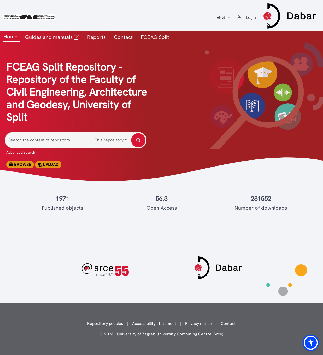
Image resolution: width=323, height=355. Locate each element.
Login (251, 17)
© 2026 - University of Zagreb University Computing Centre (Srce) (161, 334)
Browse (20, 164)
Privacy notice (198, 323)
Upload (48, 164)
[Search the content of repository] (75, 140)
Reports (96, 37)
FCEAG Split (155, 37)
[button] (311, 343)
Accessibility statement (154, 323)
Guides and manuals (53, 37)
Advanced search (20, 152)
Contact (123, 37)
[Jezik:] (223, 17)
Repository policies (105, 323)
